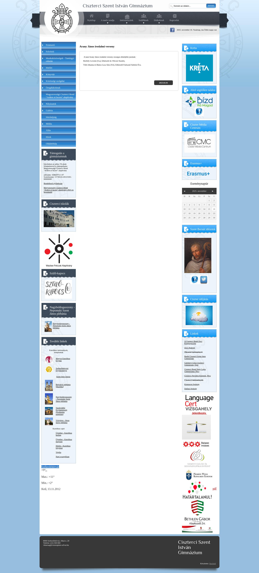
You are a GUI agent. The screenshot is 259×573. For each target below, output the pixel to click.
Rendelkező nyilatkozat (53, 183)
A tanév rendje (108, 20)
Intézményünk (126, 20)
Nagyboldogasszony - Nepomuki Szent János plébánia (62, 325)
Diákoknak (159, 20)
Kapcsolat (174, 20)
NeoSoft (212, 563)
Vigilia (58, 452)
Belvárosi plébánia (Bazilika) (63, 385)
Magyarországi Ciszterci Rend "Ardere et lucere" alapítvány (60, 95)
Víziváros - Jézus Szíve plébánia (62, 421)
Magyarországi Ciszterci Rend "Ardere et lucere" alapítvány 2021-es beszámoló (59, 190)
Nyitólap (91, 20)
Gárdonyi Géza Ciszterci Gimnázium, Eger (194, 364)
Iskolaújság (51, 117)
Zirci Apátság (189, 348)
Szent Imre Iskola (63, 376)
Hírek (48, 137)
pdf (214, 488)
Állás (48, 130)
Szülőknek (144, 20)
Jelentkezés (199, 413)
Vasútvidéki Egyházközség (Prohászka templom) (61, 411)
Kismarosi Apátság (191, 384)
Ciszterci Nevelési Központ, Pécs (197, 376)
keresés (211, 6)
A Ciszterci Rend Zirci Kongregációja (193, 342)
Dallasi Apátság (190, 389)
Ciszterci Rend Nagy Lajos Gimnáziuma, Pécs (195, 370)
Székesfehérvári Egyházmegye (62, 369)
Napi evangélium (62, 456)
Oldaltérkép (51, 143)
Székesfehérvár (50, 466)
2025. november (199, 191)
